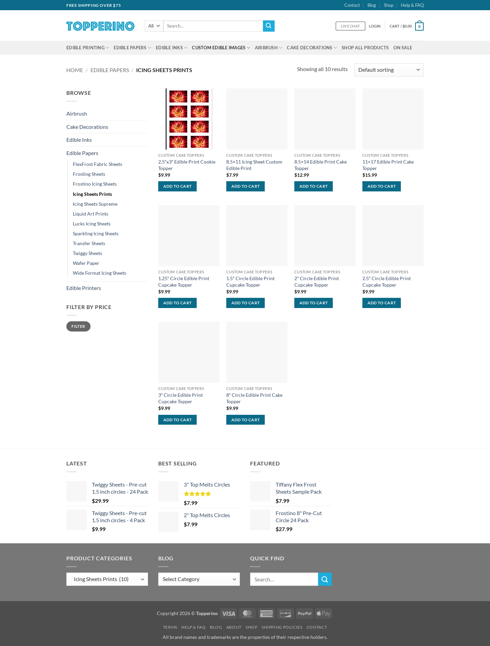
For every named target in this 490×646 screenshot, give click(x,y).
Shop (388, 5)
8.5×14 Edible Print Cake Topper (320, 165)
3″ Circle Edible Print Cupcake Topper (180, 398)
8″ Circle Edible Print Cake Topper (254, 398)
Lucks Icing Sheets (92, 223)
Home (74, 70)
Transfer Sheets (89, 243)
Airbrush (268, 48)
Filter (78, 326)
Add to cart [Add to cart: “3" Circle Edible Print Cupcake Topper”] (177, 420)
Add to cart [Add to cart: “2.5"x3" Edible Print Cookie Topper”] (177, 186)
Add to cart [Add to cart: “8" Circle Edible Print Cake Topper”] (245, 420)
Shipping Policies (282, 627)
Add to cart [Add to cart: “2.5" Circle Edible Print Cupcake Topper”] (382, 303)
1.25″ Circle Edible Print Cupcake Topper (183, 281)
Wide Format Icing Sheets (99, 273)
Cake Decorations (312, 48)
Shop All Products (365, 47)
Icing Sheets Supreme (95, 204)
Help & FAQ (412, 5)
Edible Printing (87, 48)
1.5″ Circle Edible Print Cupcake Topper (250, 281)
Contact (352, 5)
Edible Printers (83, 288)
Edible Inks (171, 48)
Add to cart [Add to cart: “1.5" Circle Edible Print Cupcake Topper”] (245, 303)
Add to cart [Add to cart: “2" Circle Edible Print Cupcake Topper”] (313, 303)
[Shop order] (389, 69)
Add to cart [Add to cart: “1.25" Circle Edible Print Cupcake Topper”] (177, 303)
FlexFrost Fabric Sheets (97, 164)
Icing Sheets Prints (92, 194)
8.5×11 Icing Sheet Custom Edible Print (254, 165)
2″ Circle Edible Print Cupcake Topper (316, 281)
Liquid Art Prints (90, 214)
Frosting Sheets (89, 174)
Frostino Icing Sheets (95, 184)
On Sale (402, 47)
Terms (170, 627)
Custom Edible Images (221, 48)
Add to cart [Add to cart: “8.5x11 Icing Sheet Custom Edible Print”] (245, 186)
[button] (375, 26)
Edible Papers (132, 48)
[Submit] (269, 26)
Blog (372, 5)
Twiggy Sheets (87, 253)
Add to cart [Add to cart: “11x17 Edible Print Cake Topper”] (382, 186)
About (234, 627)
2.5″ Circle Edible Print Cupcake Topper (386, 281)
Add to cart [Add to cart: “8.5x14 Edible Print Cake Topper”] (313, 186)
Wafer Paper (86, 263)
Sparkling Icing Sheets (95, 233)
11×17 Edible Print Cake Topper (388, 165)
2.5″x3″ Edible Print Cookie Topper (186, 165)
